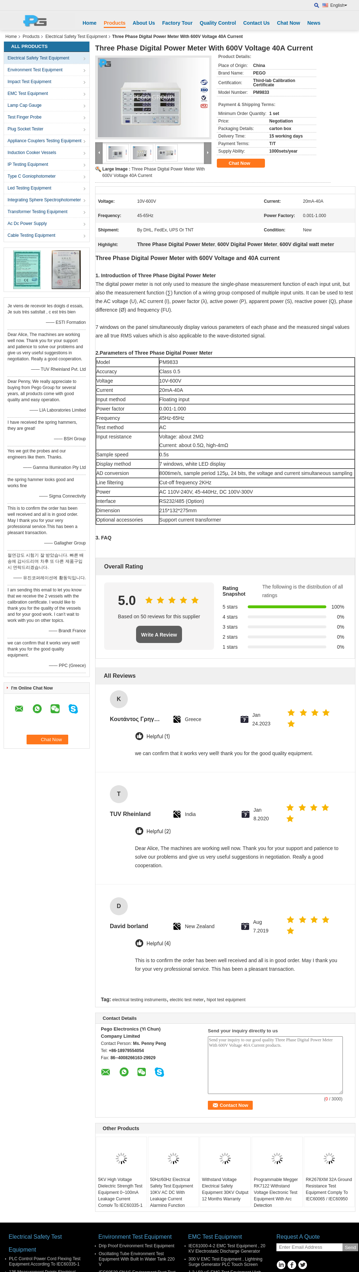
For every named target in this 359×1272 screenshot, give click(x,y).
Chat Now (288, 22)
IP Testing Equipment (28, 164)
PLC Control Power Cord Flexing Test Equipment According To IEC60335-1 (44, 1261)
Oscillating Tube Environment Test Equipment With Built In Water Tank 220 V (136, 1259)
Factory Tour (177, 23)
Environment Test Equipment (35, 69)
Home (90, 23)
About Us (144, 23)
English (338, 5)
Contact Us (256, 23)
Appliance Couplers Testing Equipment (44, 140)
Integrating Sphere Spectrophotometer (44, 199)
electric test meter (187, 999)
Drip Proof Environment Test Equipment (136, 1245)
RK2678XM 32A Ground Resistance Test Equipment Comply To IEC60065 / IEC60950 (329, 1189)
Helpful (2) (158, 832)
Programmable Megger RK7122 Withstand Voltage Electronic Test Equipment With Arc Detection (276, 1192)
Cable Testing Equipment (31, 235)
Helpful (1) (158, 737)
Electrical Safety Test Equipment (76, 36)
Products (115, 23)
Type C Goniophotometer (32, 176)
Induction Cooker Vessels (32, 152)
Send (350, 1247)
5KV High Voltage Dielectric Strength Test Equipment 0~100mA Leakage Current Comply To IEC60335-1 (120, 1192)
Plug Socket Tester (25, 128)
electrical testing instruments (139, 999)
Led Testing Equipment (29, 188)
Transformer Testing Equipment (37, 211)
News (314, 23)
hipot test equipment (226, 999)
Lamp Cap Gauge (25, 105)
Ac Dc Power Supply (27, 223)
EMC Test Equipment (28, 93)
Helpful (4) (158, 944)
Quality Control (218, 23)
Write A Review (159, 635)
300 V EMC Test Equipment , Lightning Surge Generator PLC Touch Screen (225, 1262)
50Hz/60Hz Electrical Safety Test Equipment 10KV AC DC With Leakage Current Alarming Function (171, 1192)
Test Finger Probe (25, 117)
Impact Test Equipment (29, 81)
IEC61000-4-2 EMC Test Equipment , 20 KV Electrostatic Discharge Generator (226, 1248)
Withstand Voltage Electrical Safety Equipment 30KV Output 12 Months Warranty (225, 1189)
